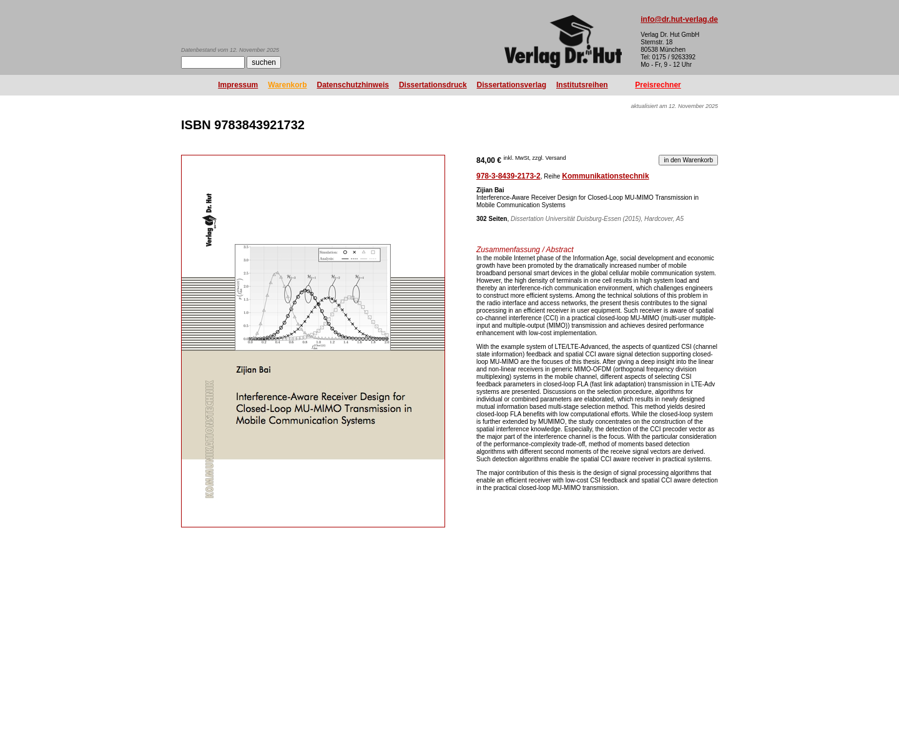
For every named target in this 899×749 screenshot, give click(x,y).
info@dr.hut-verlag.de (679, 19)
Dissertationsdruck (433, 85)
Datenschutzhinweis (353, 85)
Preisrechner (657, 85)
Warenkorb (287, 85)
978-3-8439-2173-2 (508, 176)
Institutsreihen (582, 85)
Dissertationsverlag (511, 85)
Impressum (238, 85)
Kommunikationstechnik (605, 176)
